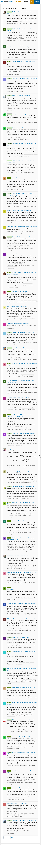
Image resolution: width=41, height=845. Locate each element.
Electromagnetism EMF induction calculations (18, 397)
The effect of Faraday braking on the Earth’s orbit (21, 332)
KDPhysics (9, 316)
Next (12, 837)
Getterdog (9, 72)
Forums (26, 1)
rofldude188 (9, 465)
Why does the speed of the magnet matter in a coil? (21, 820)
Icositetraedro (10, 204)
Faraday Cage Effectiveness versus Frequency (20, 788)
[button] (22, 2)
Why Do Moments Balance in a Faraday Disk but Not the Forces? (22, 572)
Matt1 (8, 797)
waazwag (9, 263)
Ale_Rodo (9, 246)
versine (8, 220)
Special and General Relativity (18, 25)
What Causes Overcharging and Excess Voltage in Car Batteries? (22, 226)
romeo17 (9, 530)
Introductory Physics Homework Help (18, 57)
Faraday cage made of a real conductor (18, 128)
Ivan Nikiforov (10, 23)
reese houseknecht (11, 729)
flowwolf (9, 613)
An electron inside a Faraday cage (17, 291)
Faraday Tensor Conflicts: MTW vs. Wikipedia (20, 736)
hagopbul (9, 107)
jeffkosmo (9, 342)
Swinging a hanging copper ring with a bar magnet (19, 210)
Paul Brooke (9, 680)
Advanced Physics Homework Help (14, 816)
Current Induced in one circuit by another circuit (18, 323)
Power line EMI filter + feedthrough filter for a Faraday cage (21, 603)
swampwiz (9, 90)
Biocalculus (9, 443)
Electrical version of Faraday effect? (18, 637)
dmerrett (9, 187)
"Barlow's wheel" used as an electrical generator (20, 236)
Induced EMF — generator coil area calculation (18, 555)
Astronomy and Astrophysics (13, 74)
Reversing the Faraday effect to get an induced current (22, 520)
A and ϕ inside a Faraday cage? (17, 114)
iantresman (9, 645)
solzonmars (9, 496)
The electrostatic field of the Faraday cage (17, 803)
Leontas (8, 428)
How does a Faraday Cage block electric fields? (20, 486)
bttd (8, 481)
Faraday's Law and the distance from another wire (21, 433)
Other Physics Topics (32, 206)
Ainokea (8, 392)
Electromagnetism (14, 42)
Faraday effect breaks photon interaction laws (20, 178)
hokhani (8, 597)
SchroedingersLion (11, 697)
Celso (8, 565)
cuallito (8, 122)
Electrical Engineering (15, 393)
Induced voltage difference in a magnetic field (18, 254)
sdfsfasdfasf (9, 55)
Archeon (9, 782)
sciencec (9, 325)
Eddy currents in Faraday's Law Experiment (17, 306)
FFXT (8, 172)
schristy (8, 549)
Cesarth (8, 746)
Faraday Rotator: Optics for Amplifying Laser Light (21, 687)
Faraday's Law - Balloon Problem (14, 449)
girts (8, 663)
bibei (8, 40)
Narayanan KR (10, 284)
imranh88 (9, 407)
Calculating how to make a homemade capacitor (21, 719)
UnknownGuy (10, 628)
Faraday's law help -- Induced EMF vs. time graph (18, 46)
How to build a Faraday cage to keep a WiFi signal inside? (20, 471)
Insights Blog (18, 1)
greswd (8, 513)
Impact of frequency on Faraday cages (18, 347)
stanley (8, 357)
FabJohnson (9, 582)
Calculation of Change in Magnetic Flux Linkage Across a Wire (21, 618)
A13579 (8, 155)
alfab (8, 830)
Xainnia (8, 813)
